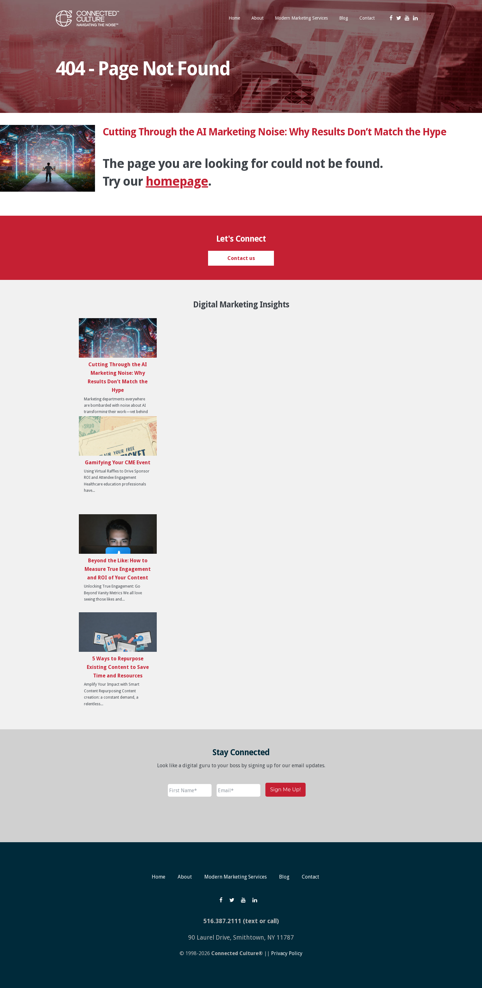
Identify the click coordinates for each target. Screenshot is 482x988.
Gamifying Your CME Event (117, 463)
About (185, 877)
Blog (284, 877)
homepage (177, 181)
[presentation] (216, 815)
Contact (310, 877)
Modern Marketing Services (235, 877)
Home (158, 877)
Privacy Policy (286, 953)
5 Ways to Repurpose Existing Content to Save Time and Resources (118, 667)
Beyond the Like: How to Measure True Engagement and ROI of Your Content (118, 569)
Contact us (241, 258)
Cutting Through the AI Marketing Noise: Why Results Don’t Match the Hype (274, 132)
